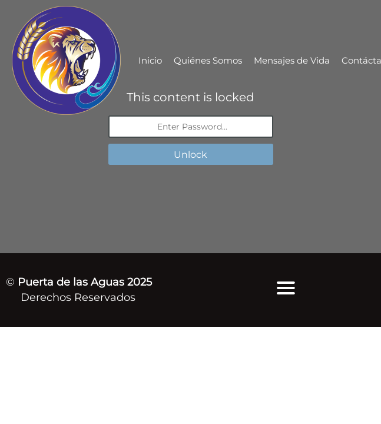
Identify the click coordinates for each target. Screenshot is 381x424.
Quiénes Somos (208, 60)
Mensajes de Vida (292, 60)
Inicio (150, 60)
